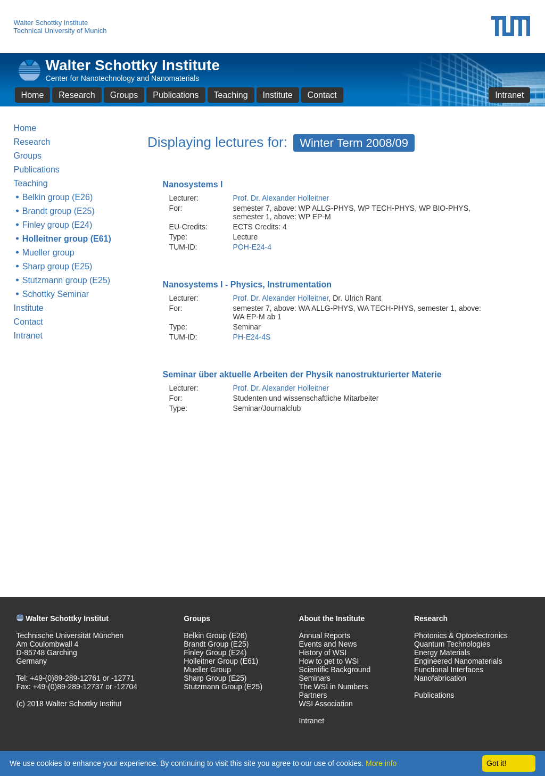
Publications (176, 95)
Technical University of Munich (60, 31)
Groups (124, 95)
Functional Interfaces (448, 669)
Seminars (315, 678)
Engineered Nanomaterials (458, 661)
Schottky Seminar (55, 294)
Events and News (328, 644)
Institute (278, 95)
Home (32, 95)
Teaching (231, 95)
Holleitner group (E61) (66, 238)
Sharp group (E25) (57, 266)
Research (77, 95)
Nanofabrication (440, 678)
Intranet (509, 95)
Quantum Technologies (452, 644)
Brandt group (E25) (58, 211)
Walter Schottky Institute (51, 23)
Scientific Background (335, 669)
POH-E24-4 (252, 247)
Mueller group (48, 252)
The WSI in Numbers (333, 686)
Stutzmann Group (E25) (223, 686)
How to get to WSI (329, 661)
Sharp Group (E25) (215, 678)
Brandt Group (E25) (216, 644)
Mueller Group (207, 669)
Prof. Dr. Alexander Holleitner (281, 198)
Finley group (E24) (57, 224)
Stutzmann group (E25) (66, 280)
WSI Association (326, 703)
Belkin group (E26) (57, 197)
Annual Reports (325, 635)
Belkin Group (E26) (215, 635)
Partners (313, 695)
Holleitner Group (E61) (221, 661)
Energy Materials (442, 652)
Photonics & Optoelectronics (461, 635)
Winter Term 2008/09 (354, 143)
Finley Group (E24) (215, 652)
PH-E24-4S (252, 337)
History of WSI (322, 652)
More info (381, 763)
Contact (322, 95)
